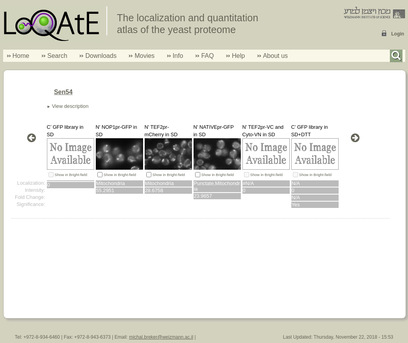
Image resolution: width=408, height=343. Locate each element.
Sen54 (63, 92)
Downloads (100, 55)
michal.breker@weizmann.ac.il (161, 337)
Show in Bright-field (71, 174)
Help (238, 55)
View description (70, 106)
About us (275, 55)
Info (175, 55)
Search (54, 55)
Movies (144, 55)
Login (397, 34)
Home (21, 55)
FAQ (207, 55)
